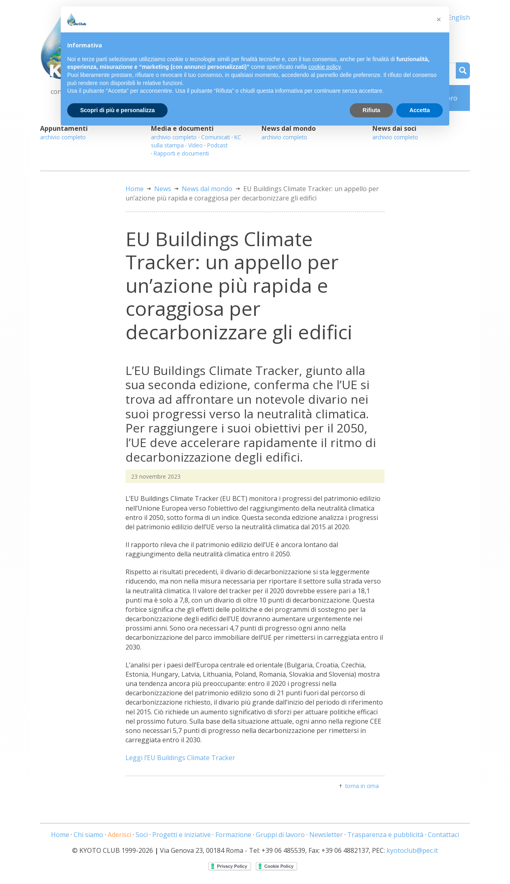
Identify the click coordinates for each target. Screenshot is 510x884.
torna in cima (362, 786)
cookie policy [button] (324, 67)
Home (134, 188)
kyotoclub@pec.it (412, 850)
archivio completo (63, 137)
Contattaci (443, 834)
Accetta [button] (419, 110)
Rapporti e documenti (181, 153)
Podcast (217, 145)
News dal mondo (207, 188)
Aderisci (119, 834)
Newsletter (326, 834)
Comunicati (215, 137)
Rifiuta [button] (371, 110)
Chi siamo (88, 834)
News (162, 188)
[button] (438, 19)
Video (195, 145)
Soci (142, 834)
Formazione (233, 834)
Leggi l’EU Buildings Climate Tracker (180, 757)
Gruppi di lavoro (280, 834)
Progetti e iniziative (181, 834)
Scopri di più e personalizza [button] (117, 110)
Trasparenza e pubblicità (385, 834)
